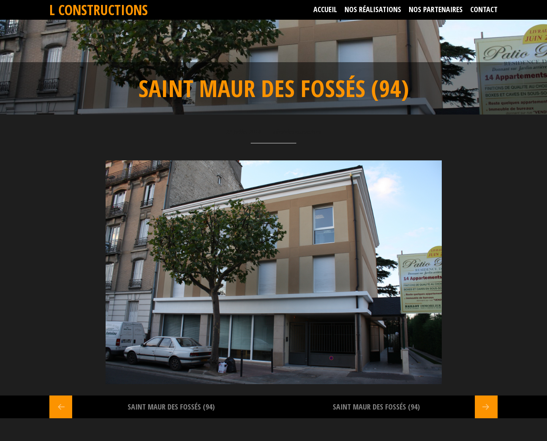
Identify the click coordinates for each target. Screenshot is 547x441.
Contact (484, 9)
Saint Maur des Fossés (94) (171, 407)
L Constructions (98, 9)
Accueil (325, 9)
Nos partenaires (436, 9)
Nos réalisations (373, 9)
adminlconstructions (296, 131)
